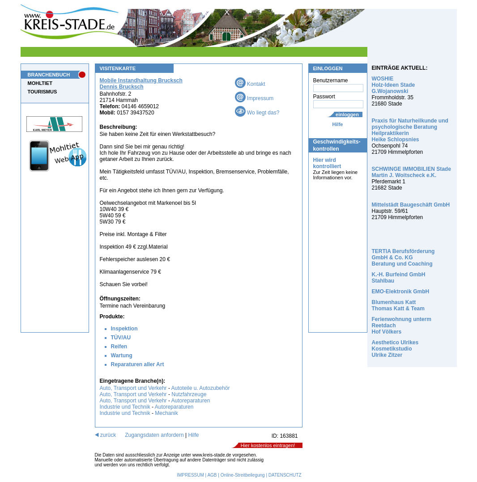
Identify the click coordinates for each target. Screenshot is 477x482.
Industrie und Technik (125, 407)
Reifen (119, 346)
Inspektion (124, 329)
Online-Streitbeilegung (243, 475)
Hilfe (337, 124)
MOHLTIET (40, 83)
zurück (105, 435)
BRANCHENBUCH (49, 74)
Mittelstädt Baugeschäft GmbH (411, 205)
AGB (212, 475)
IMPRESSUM (190, 475)
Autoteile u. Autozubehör (200, 388)
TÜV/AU (121, 337)
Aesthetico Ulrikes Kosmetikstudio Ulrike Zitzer (395, 348)
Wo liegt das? (257, 113)
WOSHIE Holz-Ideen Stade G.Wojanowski (393, 85)
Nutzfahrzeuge (188, 394)
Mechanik (166, 413)
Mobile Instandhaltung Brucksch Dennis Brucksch (141, 83)
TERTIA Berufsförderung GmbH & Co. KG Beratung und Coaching (403, 257)
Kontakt (250, 84)
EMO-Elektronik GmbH (401, 291)
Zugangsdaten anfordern (154, 435)
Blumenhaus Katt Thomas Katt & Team (398, 305)
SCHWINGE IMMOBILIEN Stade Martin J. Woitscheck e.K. (411, 172)
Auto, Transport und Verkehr (133, 388)
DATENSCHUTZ (285, 475)
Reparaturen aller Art (137, 364)
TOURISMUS (42, 91)
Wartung (121, 355)
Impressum (254, 98)
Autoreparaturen (190, 400)
